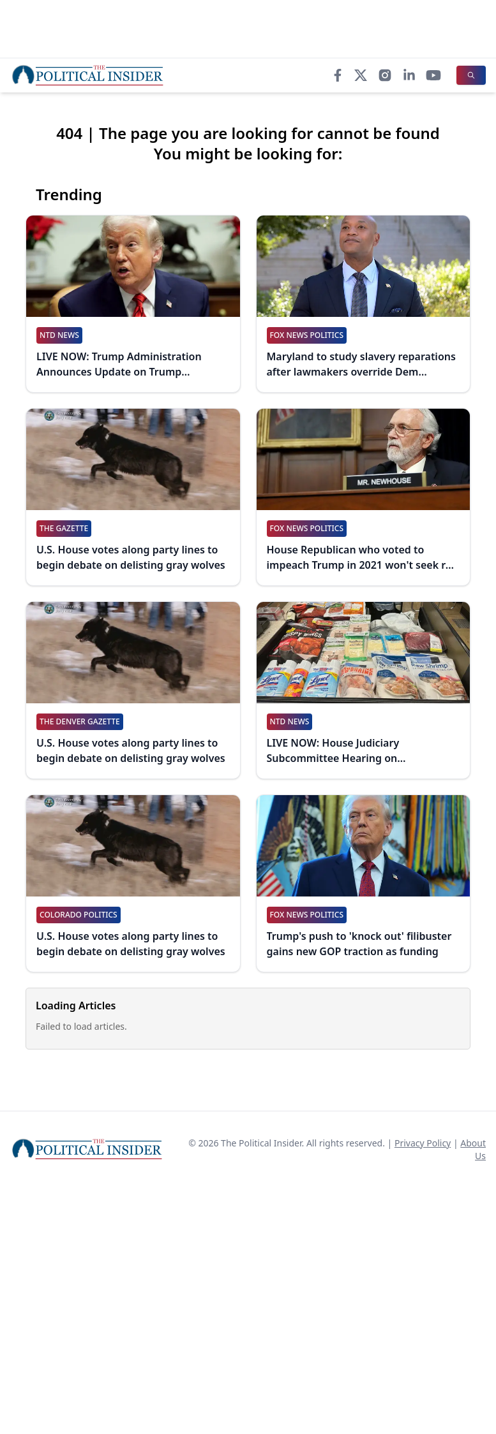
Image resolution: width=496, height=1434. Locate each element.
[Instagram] (385, 75)
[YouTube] (433, 75)
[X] (360, 75)
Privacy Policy (423, 1143)
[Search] (471, 75)
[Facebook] (337, 75)
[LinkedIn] (409, 75)
